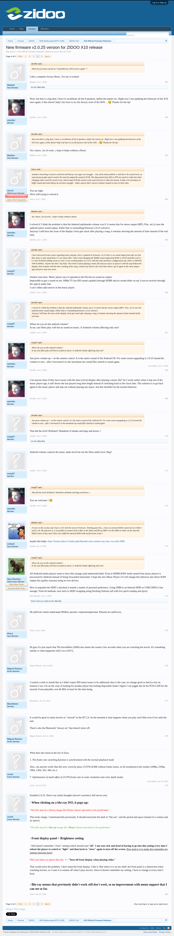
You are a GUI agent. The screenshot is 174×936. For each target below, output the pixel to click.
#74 (166, 596)
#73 (166, 546)
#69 (166, 398)
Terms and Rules (150, 932)
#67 (166, 333)
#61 (166, 82)
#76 (166, 666)
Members (45, 29)
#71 (166, 471)
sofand (10, 544)
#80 (166, 894)
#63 (166, 155)
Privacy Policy (164, 932)
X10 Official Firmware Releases (31, 52)
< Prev (19, 56)
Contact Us (144, 928)
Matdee (11, 85)
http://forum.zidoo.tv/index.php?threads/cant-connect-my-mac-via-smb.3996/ (86, 541)
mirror (56, 52)
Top (164, 928)
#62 (166, 117)
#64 (166, 199)
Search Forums (12, 33)
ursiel (10, 774)
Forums (32, 29)
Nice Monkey (14, 579)
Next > (47, 56)
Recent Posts (27, 33)
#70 (166, 436)
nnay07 (11, 271)
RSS (168, 928)
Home (12, 29)
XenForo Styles (75, 932)
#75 (166, 630)
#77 (166, 701)
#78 (166, 736)
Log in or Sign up (159, 3)
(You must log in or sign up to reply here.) (151, 904)
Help (152, 928)
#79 (166, 785)
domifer (34, 87)
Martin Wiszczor (37, 601)
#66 (166, 292)
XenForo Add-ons (59, 932)
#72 (166, 506)
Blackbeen (12, 704)
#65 (166, 240)
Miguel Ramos (14, 668)
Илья (10, 633)
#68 (166, 370)
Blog (21, 29)
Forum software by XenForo (26, 932)
